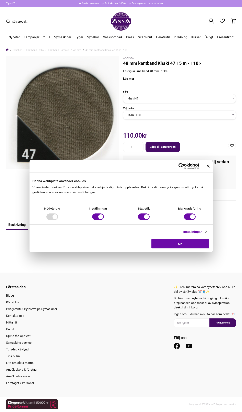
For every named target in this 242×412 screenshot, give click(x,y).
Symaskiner (62, 37)
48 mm (77, 50)
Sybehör (93, 37)
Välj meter (128, 108)
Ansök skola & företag (21, 369)
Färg (125, 91)
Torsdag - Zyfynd (17, 349)
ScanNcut (145, 37)
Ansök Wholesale (18, 376)
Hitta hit (11, 322)
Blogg (10, 295)
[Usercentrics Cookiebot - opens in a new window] (181, 166)
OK (180, 243)
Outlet (10, 329)
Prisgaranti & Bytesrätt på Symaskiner (31, 309)
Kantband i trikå (35, 50)
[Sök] (9, 21)
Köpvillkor (13, 302)
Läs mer (128, 79)
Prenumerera (223, 322)
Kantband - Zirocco (58, 50)
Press (130, 37)
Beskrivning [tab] (17, 225)
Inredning (180, 37)
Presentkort (225, 37)
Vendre (232, 404)
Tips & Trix (12, 3)
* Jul (46, 37)
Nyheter (14, 37)
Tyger (79, 37)
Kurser (195, 37)
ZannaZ (128, 57)
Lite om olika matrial (20, 363)
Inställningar (192, 231)
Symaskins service (19, 343)
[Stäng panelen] (208, 166)
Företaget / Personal (20, 383)
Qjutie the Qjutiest (18, 336)
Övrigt (209, 37)
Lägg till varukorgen (163, 146)
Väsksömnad (112, 37)
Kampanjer (31, 37)
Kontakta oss (15, 316)
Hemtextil (163, 37)
